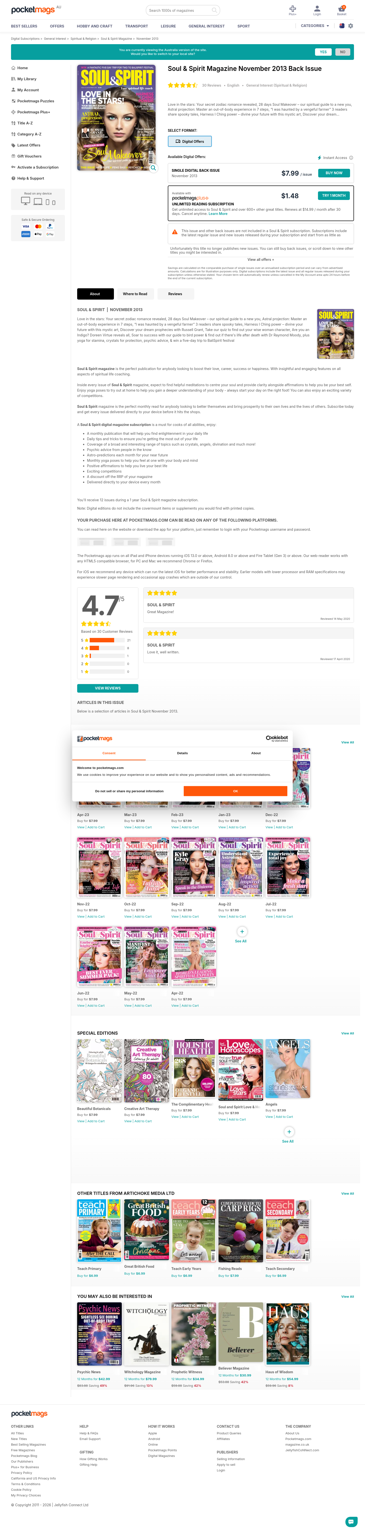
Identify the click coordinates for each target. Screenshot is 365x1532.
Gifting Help (88, 1490)
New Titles (19, 1464)
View (81, 831)
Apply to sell (226, 1490)
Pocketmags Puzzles (32, 101)
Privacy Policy (21, 1498)
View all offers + (260, 259)
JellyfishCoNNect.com (302, 1476)
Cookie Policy (21, 1515)
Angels (284, 1121)
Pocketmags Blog (24, 1481)
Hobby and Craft (94, 26)
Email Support (90, 1464)
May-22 (133, 1006)
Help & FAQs (89, 1459)
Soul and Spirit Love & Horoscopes (250, 1124)
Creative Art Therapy (144, 1125)
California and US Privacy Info (33, 1504)
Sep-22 (184, 912)
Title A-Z (22, 123)
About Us (292, 1459)
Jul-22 (283, 912)
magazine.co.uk (297, 1470)
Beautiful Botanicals (94, 1125)
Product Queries (229, 1459)
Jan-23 (234, 819)
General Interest (207, 26)
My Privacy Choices (26, 1521)
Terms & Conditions (25, 1510)
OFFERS (57, 26)
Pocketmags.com (298, 1464)
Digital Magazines (161, 1481)
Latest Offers (25, 145)
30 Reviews (211, 85)
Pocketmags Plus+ (30, 112)
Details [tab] (182, 753)
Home (19, 68)
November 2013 (147, 38)
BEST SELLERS (24, 26)
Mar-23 (133, 819)
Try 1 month (333, 195)
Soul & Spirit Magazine (116, 38)
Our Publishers (22, 1487)
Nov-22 (83, 912)
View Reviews (108, 688)
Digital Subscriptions (25, 38)
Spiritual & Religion (84, 38)
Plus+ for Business (25, 1493)
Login (221, 1496)
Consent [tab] (108, 753)
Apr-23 (83, 819)
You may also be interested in (114, 1317)
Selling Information (231, 1485)
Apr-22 (183, 1006)
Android (154, 1464)
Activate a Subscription (35, 167)
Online (153, 1470)
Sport (244, 26)
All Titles (17, 1459)
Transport (136, 26)
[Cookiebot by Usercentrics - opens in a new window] (266, 738)
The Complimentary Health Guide (200, 1121)
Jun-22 (83, 1006)
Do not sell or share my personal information (129, 791)
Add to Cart (96, 831)
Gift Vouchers (26, 156)
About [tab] (256, 753)
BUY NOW (334, 173)
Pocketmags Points (162, 1476)
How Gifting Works (94, 1485)
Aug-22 (234, 912)
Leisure (168, 26)
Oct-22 (133, 912)
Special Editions (97, 1045)
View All (347, 742)
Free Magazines (23, 1476)
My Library (23, 79)
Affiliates (223, 1464)
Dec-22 (284, 819)
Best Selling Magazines (28, 1470)
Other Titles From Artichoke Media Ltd (125, 1209)
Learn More (218, 213)
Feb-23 (184, 819)
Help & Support (27, 178)
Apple (152, 1459)
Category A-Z (26, 134)
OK (235, 791)
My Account (25, 90)
